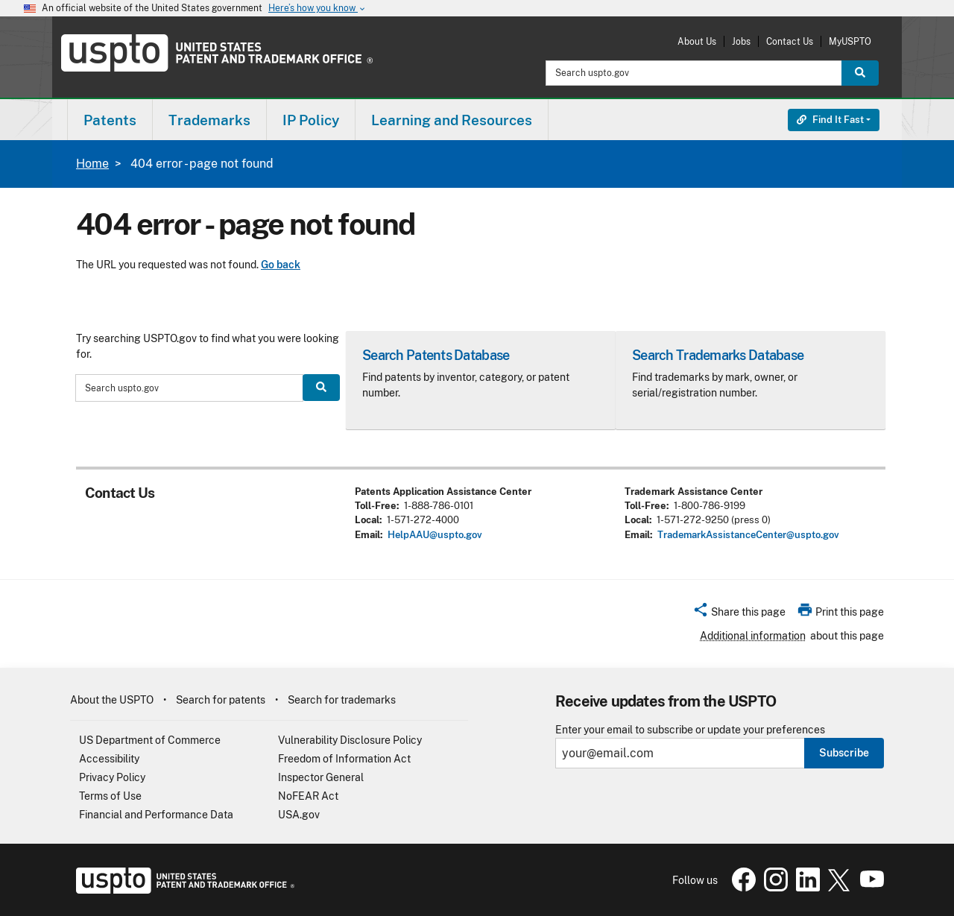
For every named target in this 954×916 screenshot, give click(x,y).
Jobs (741, 41)
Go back (280, 265)
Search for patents (220, 700)
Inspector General (321, 777)
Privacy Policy (112, 777)
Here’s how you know (317, 8)
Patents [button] (109, 120)
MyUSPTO (850, 41)
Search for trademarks (342, 700)
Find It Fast (830, 119)
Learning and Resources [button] (451, 120)
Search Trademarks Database (717, 355)
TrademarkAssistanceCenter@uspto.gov (748, 534)
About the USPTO (112, 700)
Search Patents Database (435, 355)
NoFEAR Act (308, 796)
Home (92, 164)
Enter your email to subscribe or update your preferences (690, 730)
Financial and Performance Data (156, 815)
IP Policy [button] (310, 120)
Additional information (753, 636)
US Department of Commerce (150, 740)
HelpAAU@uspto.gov (435, 534)
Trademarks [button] (209, 120)
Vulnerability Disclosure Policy (350, 740)
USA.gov (299, 815)
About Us (696, 41)
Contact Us (789, 41)
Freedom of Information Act (344, 759)
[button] (739, 614)
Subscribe (844, 753)
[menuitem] (110, 119)
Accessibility (109, 759)
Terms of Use (110, 796)
